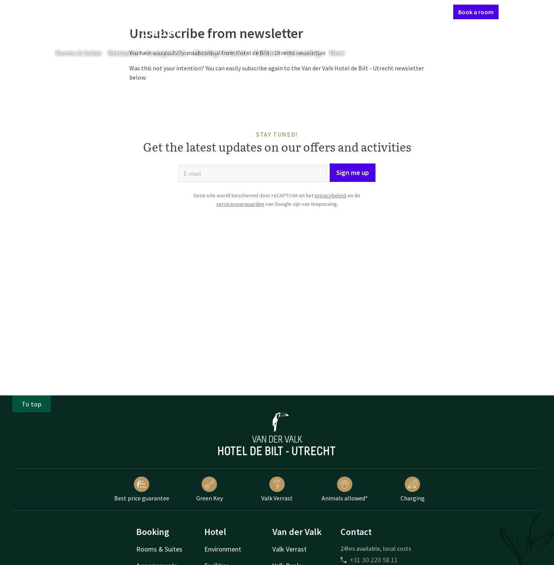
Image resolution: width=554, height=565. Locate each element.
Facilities (266, 52)
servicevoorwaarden (240, 203)
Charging (412, 489)
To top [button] (32, 404)
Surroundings (304, 52)
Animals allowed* (345, 489)
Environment (222, 549)
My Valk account (403, 11)
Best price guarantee (141, 489)
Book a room (476, 12)
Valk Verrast (277, 489)
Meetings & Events (221, 52)
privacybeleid (330, 195)
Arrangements (166, 52)
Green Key (209, 489)
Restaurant (124, 52)
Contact (365, 11)
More (342, 52)
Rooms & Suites (78, 52)
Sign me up (352, 172)
